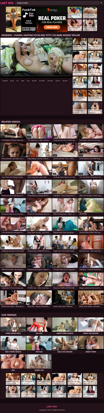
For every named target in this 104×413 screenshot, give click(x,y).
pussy (12, 81)
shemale (50, 81)
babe (22, 81)
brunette (42, 81)
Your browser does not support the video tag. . (36, 58)
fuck (28, 81)
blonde (34, 81)
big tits (57, 81)
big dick (65, 81)
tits (17, 81)
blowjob (5, 81)
